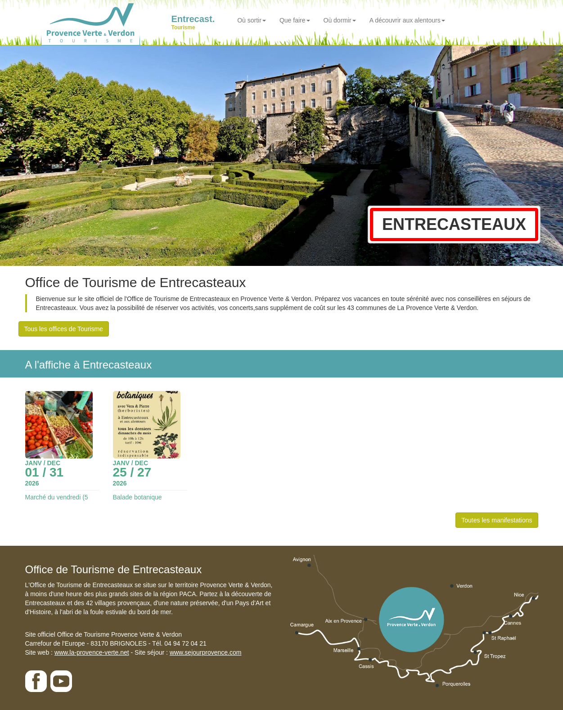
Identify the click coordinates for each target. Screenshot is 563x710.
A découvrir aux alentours (407, 20)
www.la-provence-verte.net (91, 652)
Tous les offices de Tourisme (63, 329)
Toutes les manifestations (496, 520)
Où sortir (251, 20)
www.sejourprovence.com (206, 652)
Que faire (294, 20)
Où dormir (340, 20)
